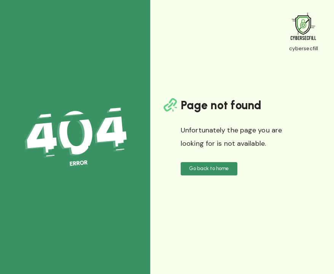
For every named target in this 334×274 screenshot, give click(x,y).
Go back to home (209, 168)
